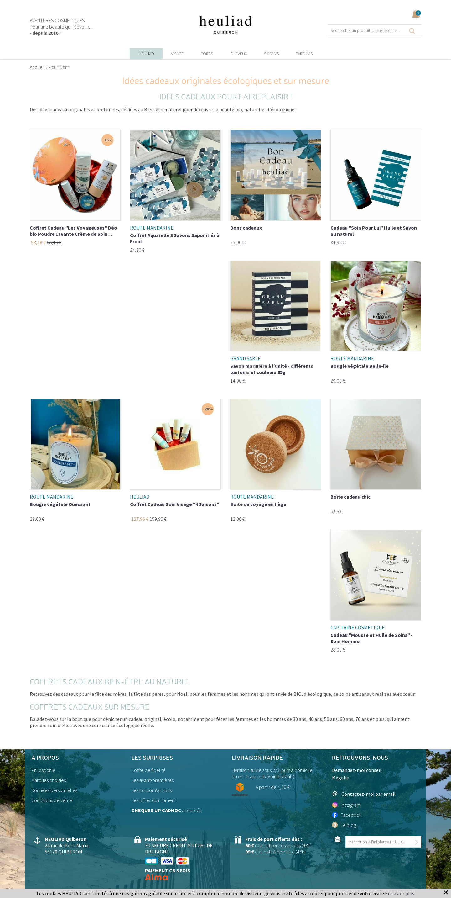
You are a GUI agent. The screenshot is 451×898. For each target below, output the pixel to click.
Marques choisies (48, 780)
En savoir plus (399, 893)
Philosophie (43, 770)
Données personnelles (54, 790)
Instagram (346, 805)
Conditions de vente (51, 800)
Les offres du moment (154, 800)
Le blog (344, 825)
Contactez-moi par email (364, 794)
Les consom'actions (152, 790)
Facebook (346, 815)
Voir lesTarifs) (281, 776)
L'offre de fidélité (149, 770)
